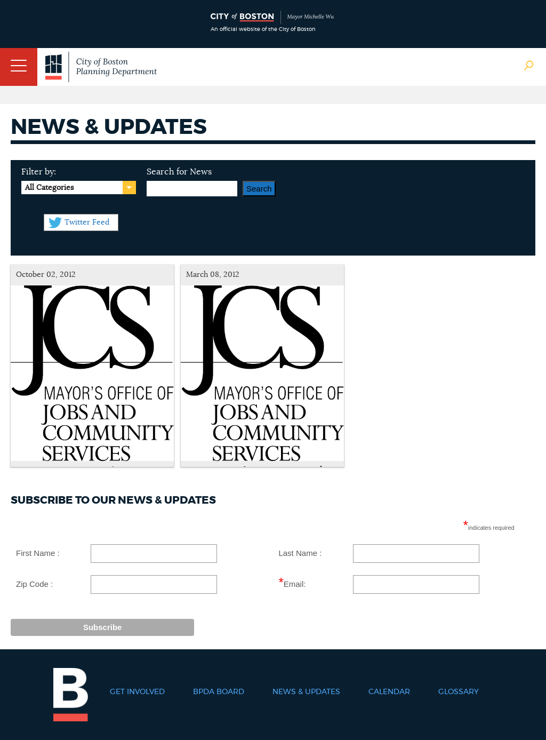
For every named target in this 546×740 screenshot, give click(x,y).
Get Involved (137, 692)
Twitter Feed (87, 222)
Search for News (179, 172)
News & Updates (306, 692)
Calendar (389, 692)
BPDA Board (218, 692)
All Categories (49, 188)
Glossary (458, 692)
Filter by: (38, 172)
